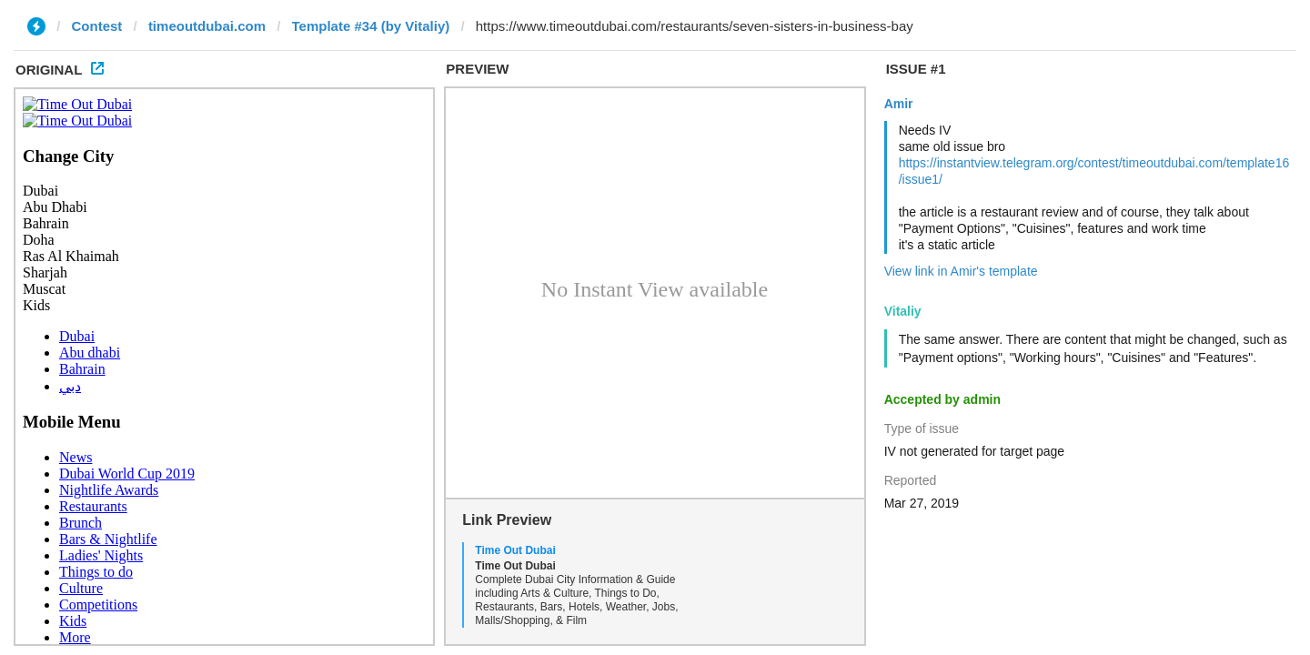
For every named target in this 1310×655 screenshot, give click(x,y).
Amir (898, 103)
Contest (97, 26)
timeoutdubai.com (207, 26)
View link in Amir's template (961, 271)
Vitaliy (903, 311)
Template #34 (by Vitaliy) (371, 26)
